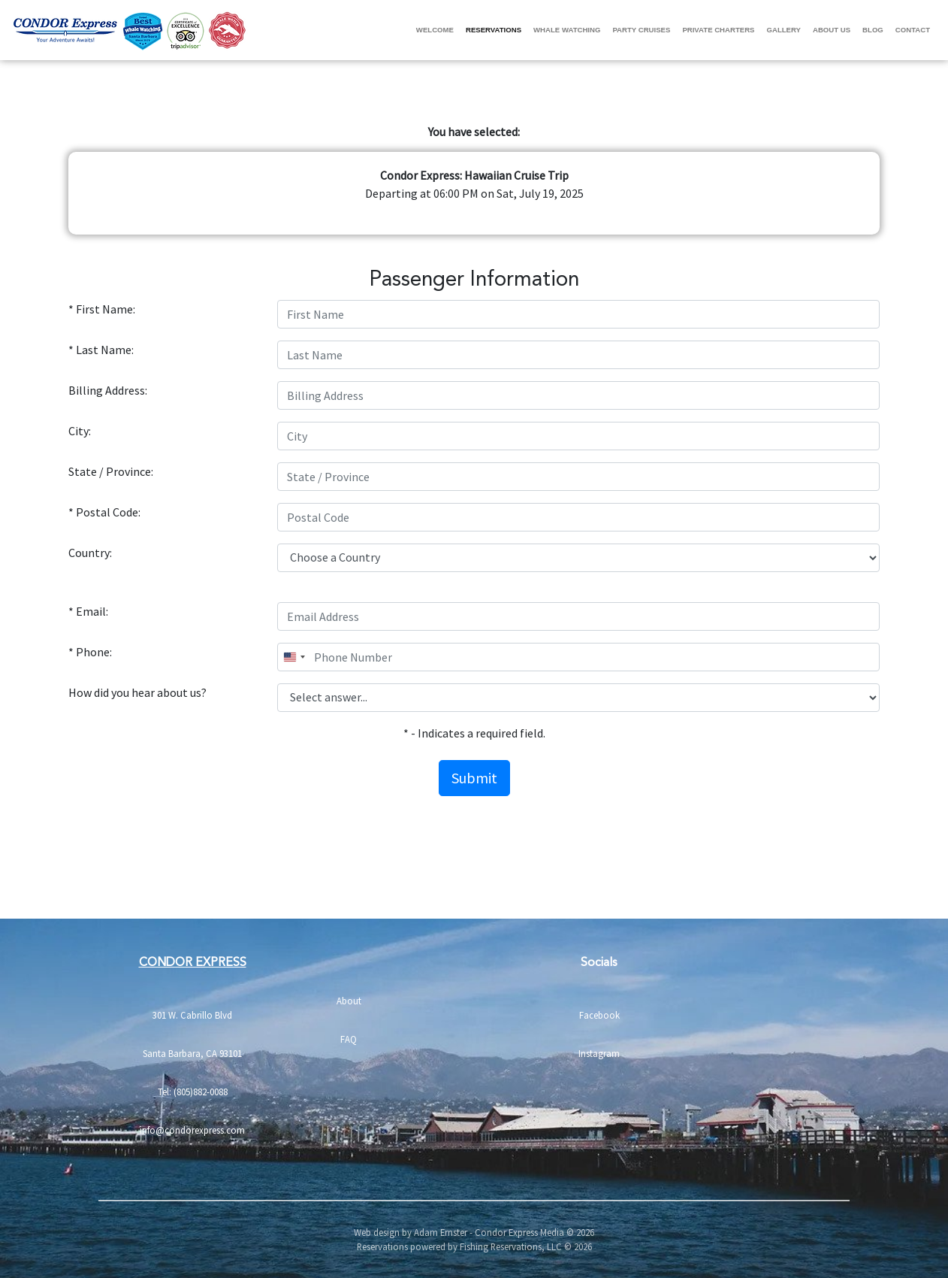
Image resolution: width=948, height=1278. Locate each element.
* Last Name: (101, 349)
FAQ (348, 1039)
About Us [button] (831, 30)
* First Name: (101, 308)
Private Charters (718, 30)
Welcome (435, 30)
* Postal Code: (104, 511)
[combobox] (293, 657)
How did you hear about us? (137, 692)
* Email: (88, 611)
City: (79, 430)
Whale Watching (566, 30)
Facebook (599, 1015)
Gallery (784, 30)
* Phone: (90, 651)
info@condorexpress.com (192, 1130)
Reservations (493, 30)
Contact (912, 30)
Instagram (599, 1053)
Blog (872, 30)
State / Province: (110, 471)
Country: (90, 552)
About (349, 1001)
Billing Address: (107, 390)
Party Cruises (641, 30)
